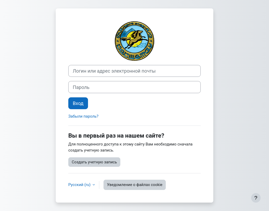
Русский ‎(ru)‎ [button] (79, 184)
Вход (78, 103)
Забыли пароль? (83, 116)
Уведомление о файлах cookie (134, 184)
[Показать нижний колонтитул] (256, 198)
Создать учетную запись (94, 162)
